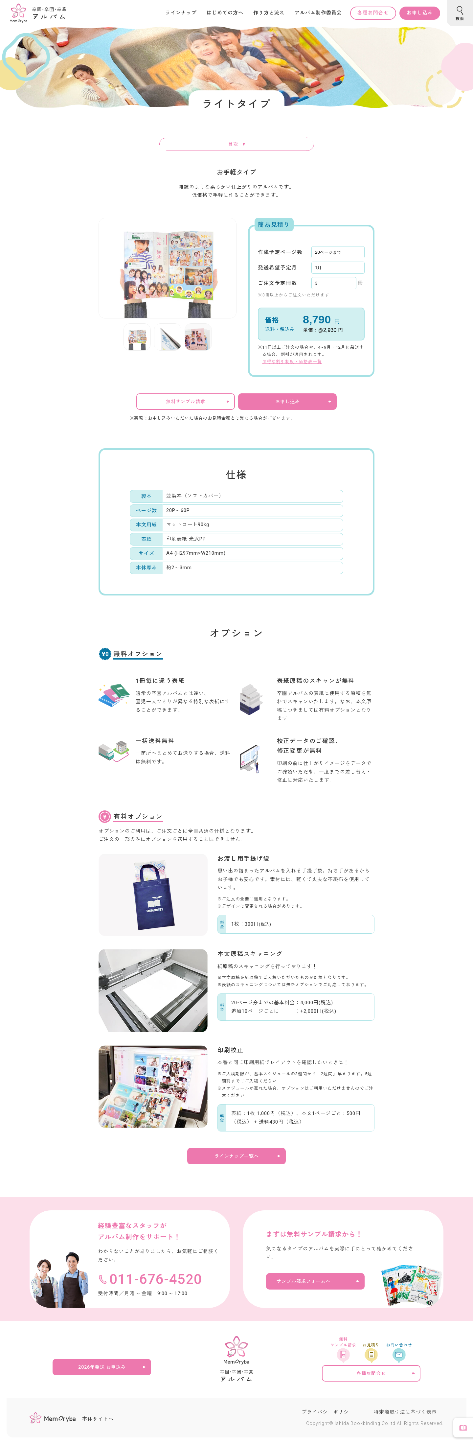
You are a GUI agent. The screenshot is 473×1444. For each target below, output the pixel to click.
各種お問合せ (373, 13)
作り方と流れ (269, 13)
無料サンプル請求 (185, 401)
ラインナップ (181, 13)
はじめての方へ (225, 13)
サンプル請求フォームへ (304, 1281)
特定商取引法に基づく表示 (405, 1412)
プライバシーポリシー (328, 1412)
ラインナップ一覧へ (236, 1156)
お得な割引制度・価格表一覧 (292, 361)
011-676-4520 (155, 1279)
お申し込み (420, 13)
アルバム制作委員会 (318, 13)
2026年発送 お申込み (102, 1367)
